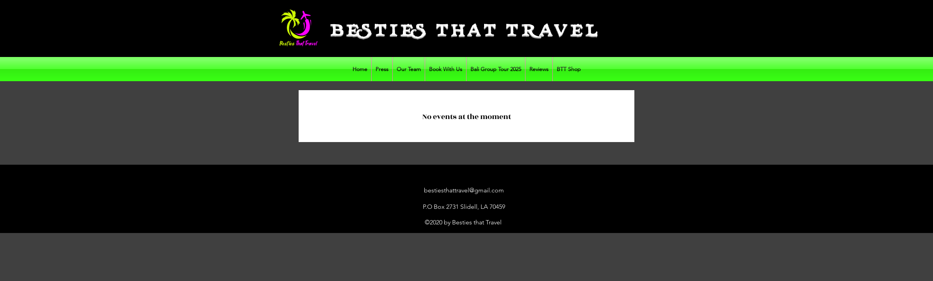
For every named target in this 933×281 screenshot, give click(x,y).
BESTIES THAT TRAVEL (465, 32)
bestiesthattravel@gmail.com (464, 190)
